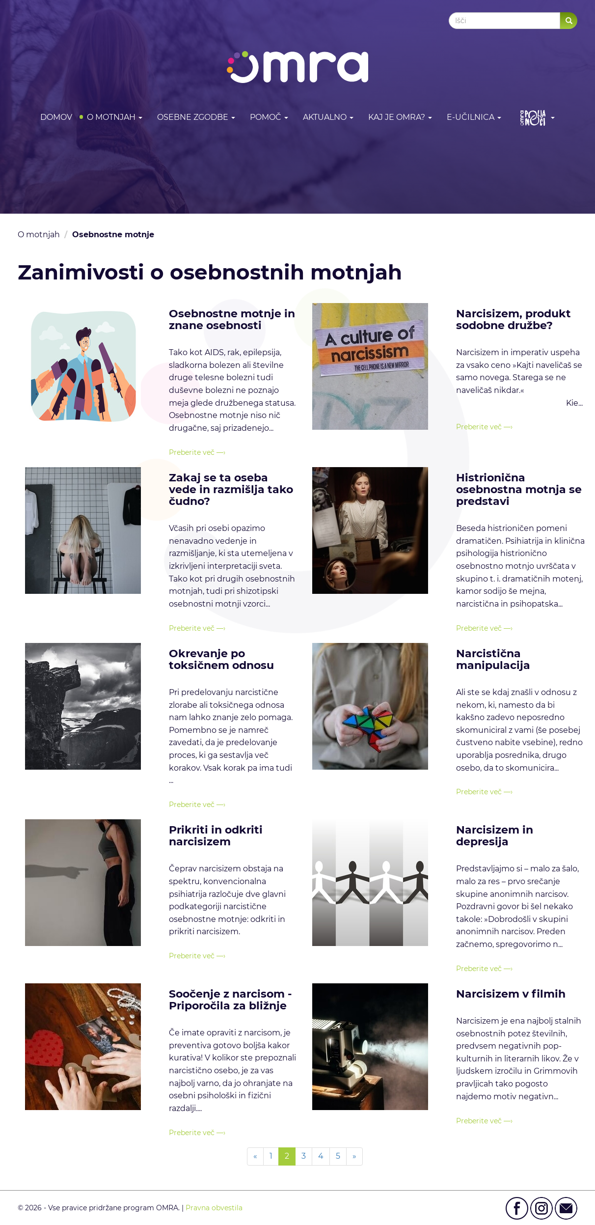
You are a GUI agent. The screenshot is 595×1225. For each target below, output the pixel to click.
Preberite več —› (197, 452)
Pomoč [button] (269, 117)
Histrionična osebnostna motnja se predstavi (519, 489)
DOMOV (56, 117)
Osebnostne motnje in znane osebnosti (232, 319)
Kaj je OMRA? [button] (400, 117)
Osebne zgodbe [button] (196, 117)
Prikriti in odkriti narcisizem (216, 835)
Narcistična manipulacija (493, 659)
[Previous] (255, 1156)
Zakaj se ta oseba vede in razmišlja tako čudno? (231, 489)
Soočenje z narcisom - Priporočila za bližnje (230, 999)
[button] (535, 117)
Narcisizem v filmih (511, 994)
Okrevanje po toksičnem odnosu (221, 659)
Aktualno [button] (328, 117)
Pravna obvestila (214, 1207)
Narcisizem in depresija (494, 835)
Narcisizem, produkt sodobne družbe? (513, 319)
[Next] (354, 1156)
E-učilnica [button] (474, 117)
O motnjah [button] (114, 117)
